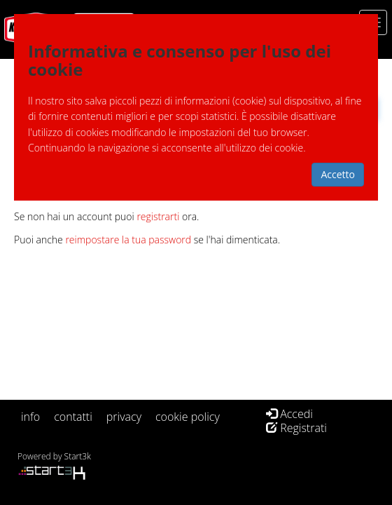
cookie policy (187, 417)
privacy (123, 417)
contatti (73, 417)
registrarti (157, 216)
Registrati (296, 428)
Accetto (338, 174)
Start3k (77, 456)
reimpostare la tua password (128, 239)
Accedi (289, 414)
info (30, 417)
